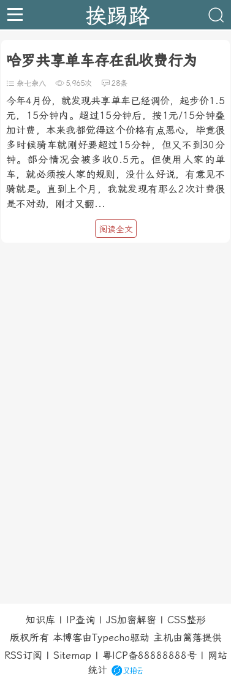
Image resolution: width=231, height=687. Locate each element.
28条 (119, 83)
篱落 (192, 637)
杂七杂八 (31, 83)
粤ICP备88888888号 (149, 655)
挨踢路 (117, 15)
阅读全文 (116, 229)
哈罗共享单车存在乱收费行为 (101, 60)
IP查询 (80, 620)
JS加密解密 (131, 620)
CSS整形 (186, 620)
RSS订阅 (23, 655)
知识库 (40, 620)
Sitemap (72, 655)
